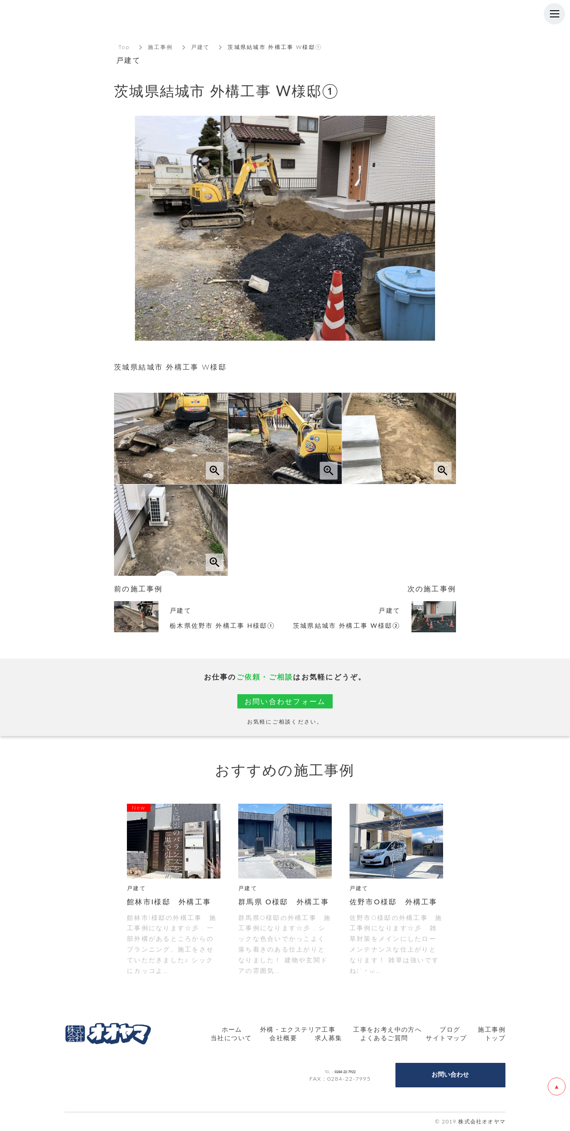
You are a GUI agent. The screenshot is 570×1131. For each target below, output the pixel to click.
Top (124, 47)
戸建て (200, 47)
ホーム (232, 1029)
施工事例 (160, 47)
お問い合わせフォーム (285, 701)
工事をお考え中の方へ (387, 1029)
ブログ (450, 1029)
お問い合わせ (450, 1074)
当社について (231, 1037)
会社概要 (283, 1037)
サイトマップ (446, 1037)
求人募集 (328, 1037)
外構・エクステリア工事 (297, 1029)
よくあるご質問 (384, 1037)
